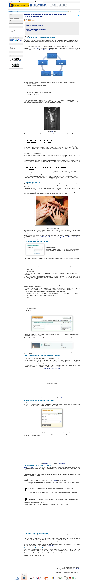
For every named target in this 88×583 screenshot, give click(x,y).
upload (49, 397)
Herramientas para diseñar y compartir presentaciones (67, 236)
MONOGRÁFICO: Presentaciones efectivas (34, 25)
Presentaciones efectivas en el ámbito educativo (35, 26)
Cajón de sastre (38, 1)
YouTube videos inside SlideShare (52, 368)
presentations (44, 397)
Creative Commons (48, 479)
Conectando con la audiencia (31, 30)
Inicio (11, 1)
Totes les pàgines (29, 33)
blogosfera (29, 543)
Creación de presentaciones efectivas (33, 28)
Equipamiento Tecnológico (18, 1)
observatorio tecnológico (46, 236)
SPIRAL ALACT (46, 49)
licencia (55, 480)
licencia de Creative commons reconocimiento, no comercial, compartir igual (16, 62)
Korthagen (38, 48)
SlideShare (60, 237)
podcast (30, 434)
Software (31, 1)
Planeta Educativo (50, 545)
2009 (11, 34)
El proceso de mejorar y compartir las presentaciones (36, 31)
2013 (11, 29)
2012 (11, 30)
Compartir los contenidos (29, 467)
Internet (26, 1)
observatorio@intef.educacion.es (73, 569)
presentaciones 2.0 (47, 185)
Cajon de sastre (37, 18)
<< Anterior (26, 558)
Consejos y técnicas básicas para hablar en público (36, 29)
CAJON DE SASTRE (28, 18)
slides (60, 397)
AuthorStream (38, 432)
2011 (11, 31)
